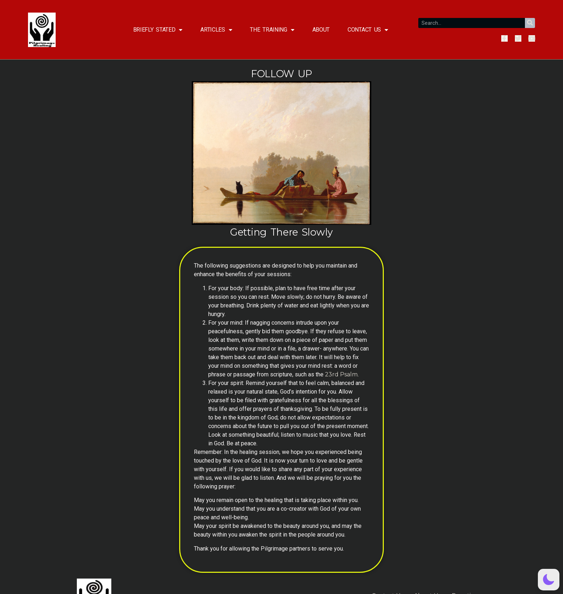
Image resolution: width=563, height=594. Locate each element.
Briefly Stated (158, 30)
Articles (216, 30)
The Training (272, 30)
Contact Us (368, 30)
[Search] (530, 23)
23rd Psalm (341, 374)
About (321, 30)
